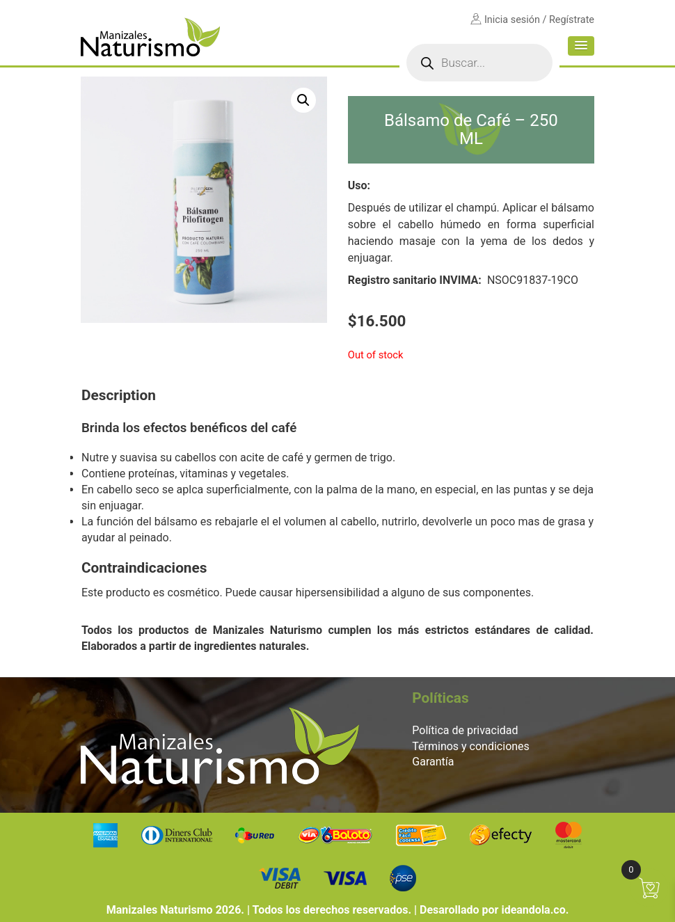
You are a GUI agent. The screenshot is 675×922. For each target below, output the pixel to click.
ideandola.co (533, 909)
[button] (581, 46)
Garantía (433, 761)
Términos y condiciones (471, 746)
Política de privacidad (465, 730)
